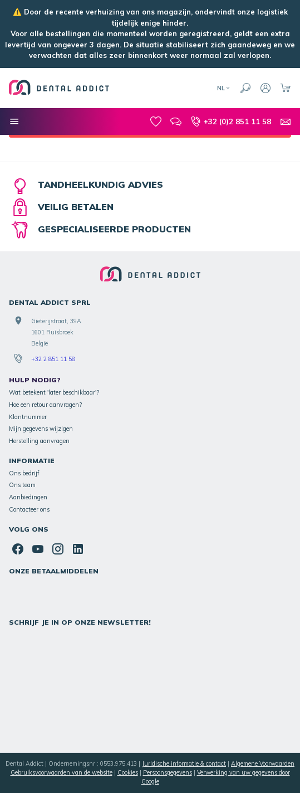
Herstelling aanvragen (39, 441)
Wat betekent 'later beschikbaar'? (54, 392)
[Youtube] (38, 549)
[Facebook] (18, 549)
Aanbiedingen (28, 497)
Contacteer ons (29, 509)
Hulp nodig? (35, 380)
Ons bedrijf (24, 473)
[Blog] (176, 121)
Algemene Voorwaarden (262, 763)
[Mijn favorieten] (156, 121)
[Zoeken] (245, 88)
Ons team (22, 485)
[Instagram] (58, 549)
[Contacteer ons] (286, 121)
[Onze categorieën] (14, 121)
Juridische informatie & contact (184, 763)
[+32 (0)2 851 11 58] (231, 121)
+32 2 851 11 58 (53, 359)
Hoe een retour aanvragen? (45, 404)
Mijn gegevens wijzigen (41, 428)
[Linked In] (78, 549)
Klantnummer (28, 417)
